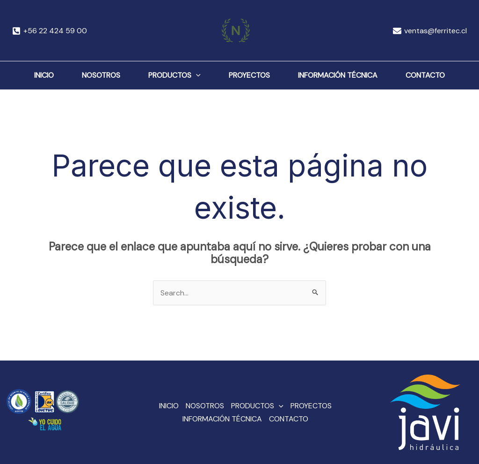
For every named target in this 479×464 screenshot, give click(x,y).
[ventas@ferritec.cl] (430, 31)
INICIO (44, 75)
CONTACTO (425, 75)
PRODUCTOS (174, 75)
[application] (196, 75)
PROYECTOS (249, 75)
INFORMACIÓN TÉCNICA (337, 75)
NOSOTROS (101, 75)
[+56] (49, 31)
